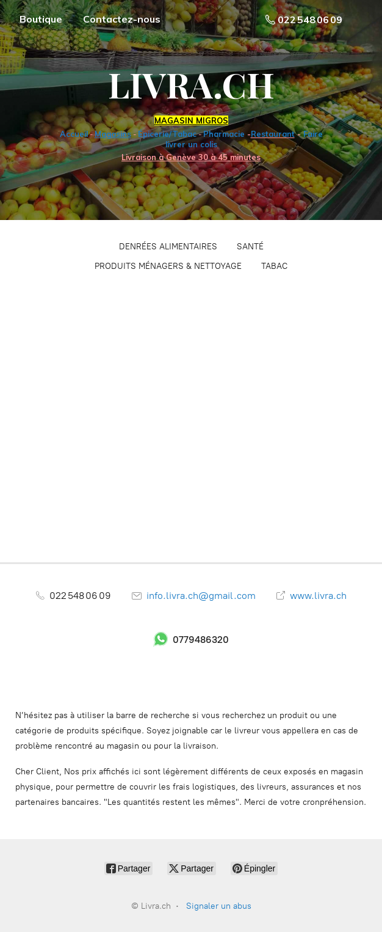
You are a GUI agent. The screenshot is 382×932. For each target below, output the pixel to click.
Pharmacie (224, 134)
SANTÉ (250, 246)
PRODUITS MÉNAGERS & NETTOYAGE (168, 266)
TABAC (274, 266)
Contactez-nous (121, 19)
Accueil (74, 134)
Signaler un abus (218, 906)
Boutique (41, 19)
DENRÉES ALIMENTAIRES (168, 246)
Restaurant (273, 134)
